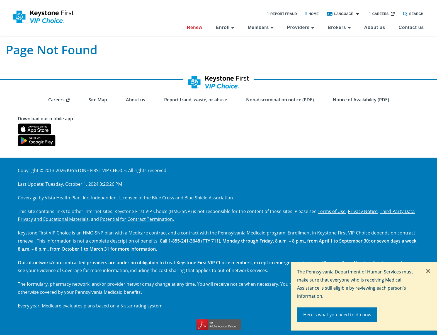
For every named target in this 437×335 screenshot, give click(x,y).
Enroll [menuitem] (223, 27)
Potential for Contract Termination (136, 219)
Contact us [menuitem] (411, 27)
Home (312, 14)
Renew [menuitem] (195, 27)
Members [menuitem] (258, 27)
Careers (379, 14)
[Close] (428, 271)
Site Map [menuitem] (98, 100)
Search (413, 14)
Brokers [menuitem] (337, 27)
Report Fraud (282, 14)
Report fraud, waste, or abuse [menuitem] (195, 100)
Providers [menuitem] (298, 27)
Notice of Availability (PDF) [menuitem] (361, 100)
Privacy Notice (363, 211)
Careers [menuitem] (56, 100)
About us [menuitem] (374, 27)
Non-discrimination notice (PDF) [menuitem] (280, 100)
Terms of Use (332, 211)
